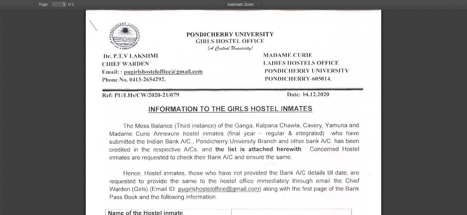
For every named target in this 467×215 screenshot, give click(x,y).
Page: (43, 4)
